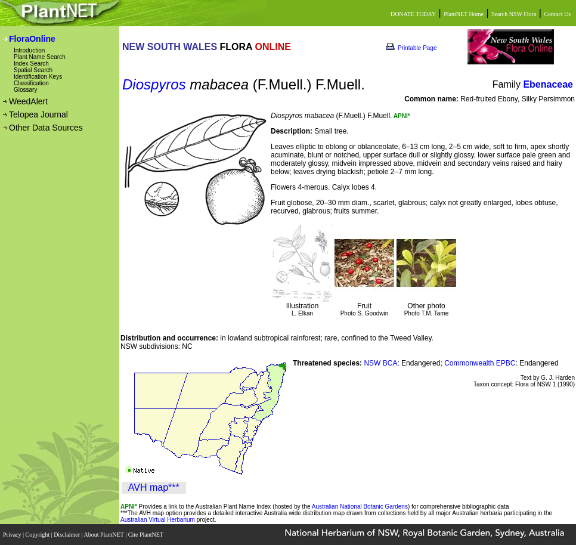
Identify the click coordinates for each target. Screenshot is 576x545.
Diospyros (154, 84)
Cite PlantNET (146, 534)
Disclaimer (67, 534)
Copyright (38, 534)
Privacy (13, 534)
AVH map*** (153, 487)
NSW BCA (380, 363)
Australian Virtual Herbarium (157, 519)
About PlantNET (104, 534)
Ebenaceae (548, 84)
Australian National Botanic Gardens (360, 506)
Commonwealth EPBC (479, 363)
